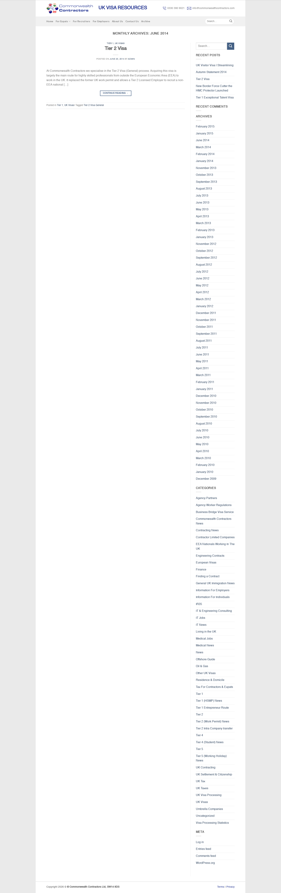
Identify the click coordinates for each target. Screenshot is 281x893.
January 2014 (204, 161)
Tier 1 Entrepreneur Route (212, 707)
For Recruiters (81, 21)
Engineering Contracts (210, 556)
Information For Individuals (213, 597)
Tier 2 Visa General (94, 105)
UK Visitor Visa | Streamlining (215, 65)
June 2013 (202, 202)
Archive (145, 21)
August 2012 (204, 264)
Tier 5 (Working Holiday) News (211, 758)
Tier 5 (199, 749)
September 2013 (206, 182)
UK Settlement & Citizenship (214, 774)
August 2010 (204, 423)
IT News (201, 625)
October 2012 (204, 251)
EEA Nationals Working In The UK (215, 546)
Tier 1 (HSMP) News (209, 701)
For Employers (101, 21)
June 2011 (202, 354)
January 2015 (204, 133)
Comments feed (206, 856)
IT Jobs (200, 618)
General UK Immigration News (215, 583)
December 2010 (206, 396)
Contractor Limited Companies (215, 537)
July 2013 (202, 195)
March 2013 (203, 223)
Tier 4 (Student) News (209, 742)
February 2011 (205, 382)
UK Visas (119, 43)
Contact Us (132, 21)
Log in (200, 842)
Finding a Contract (207, 576)
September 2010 (206, 416)
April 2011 (202, 368)
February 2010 (205, 465)
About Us (117, 21)
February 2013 (205, 230)
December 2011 (206, 313)
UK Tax (200, 781)
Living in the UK (206, 631)
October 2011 (204, 327)
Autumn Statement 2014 (211, 72)
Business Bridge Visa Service (215, 512)
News (199, 652)
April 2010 (202, 451)
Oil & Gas (202, 666)
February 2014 (205, 154)
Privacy (230, 887)
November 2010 (206, 403)
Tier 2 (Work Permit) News (212, 721)
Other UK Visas (206, 673)
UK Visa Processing (209, 795)
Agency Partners (206, 498)
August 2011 (204, 341)
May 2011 (202, 361)
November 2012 (206, 244)
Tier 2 (199, 714)
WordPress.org (205, 863)
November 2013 (206, 168)
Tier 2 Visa (116, 48)
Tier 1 (110, 43)
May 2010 (202, 444)
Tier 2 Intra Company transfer (214, 728)
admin (131, 59)
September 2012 (206, 257)
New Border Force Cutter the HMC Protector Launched (214, 88)
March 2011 (203, 375)
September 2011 (206, 334)
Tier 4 (199, 735)
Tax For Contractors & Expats (214, 687)
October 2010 (204, 409)
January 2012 (204, 306)
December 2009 (206, 479)
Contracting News (207, 530)
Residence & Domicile (210, 680)
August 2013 (204, 188)
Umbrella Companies (209, 809)
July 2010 (202, 430)
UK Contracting (205, 767)
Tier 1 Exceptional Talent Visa (215, 97)
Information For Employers (212, 590)
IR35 (199, 604)
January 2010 (204, 472)
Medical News (205, 645)
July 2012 (202, 271)
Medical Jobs (204, 638)
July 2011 (202, 347)
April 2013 (202, 216)
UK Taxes (202, 788)
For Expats (63, 21)
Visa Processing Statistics (212, 823)
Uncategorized (205, 816)
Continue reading (115, 93)
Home (49, 21)
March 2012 (203, 299)
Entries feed (203, 849)
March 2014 (203, 147)
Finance (201, 569)
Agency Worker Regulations (214, 505)
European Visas (206, 562)
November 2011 (206, 320)
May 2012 (202, 285)
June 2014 (202, 140)
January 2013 (204, 237)
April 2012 (202, 292)
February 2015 (205, 126)
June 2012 (202, 278)
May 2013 (202, 209)
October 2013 (204, 175)
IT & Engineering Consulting (214, 611)
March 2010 (203, 458)
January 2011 (204, 389)
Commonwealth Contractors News (213, 521)
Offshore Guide (205, 659)
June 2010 (202, 437)
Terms (220, 887)
